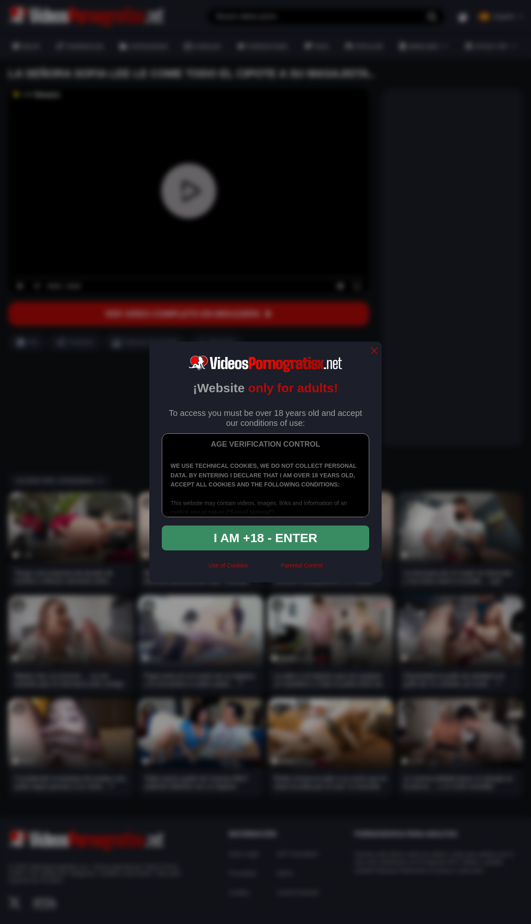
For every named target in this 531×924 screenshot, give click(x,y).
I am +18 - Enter (265, 538)
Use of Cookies (228, 565)
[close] (374, 351)
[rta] (264, 569)
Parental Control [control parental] (301, 565)
